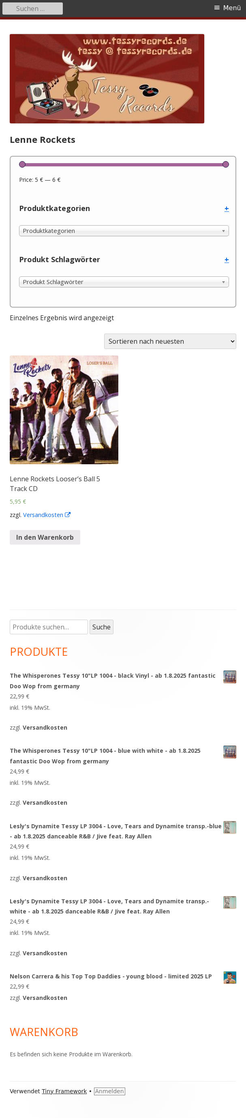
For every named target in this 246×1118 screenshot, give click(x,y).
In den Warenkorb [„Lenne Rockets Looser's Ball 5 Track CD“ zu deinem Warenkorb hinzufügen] (45, 537)
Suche (101, 627)
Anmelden (109, 1091)
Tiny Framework (64, 1091)
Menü (232, 8)
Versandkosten (47, 515)
